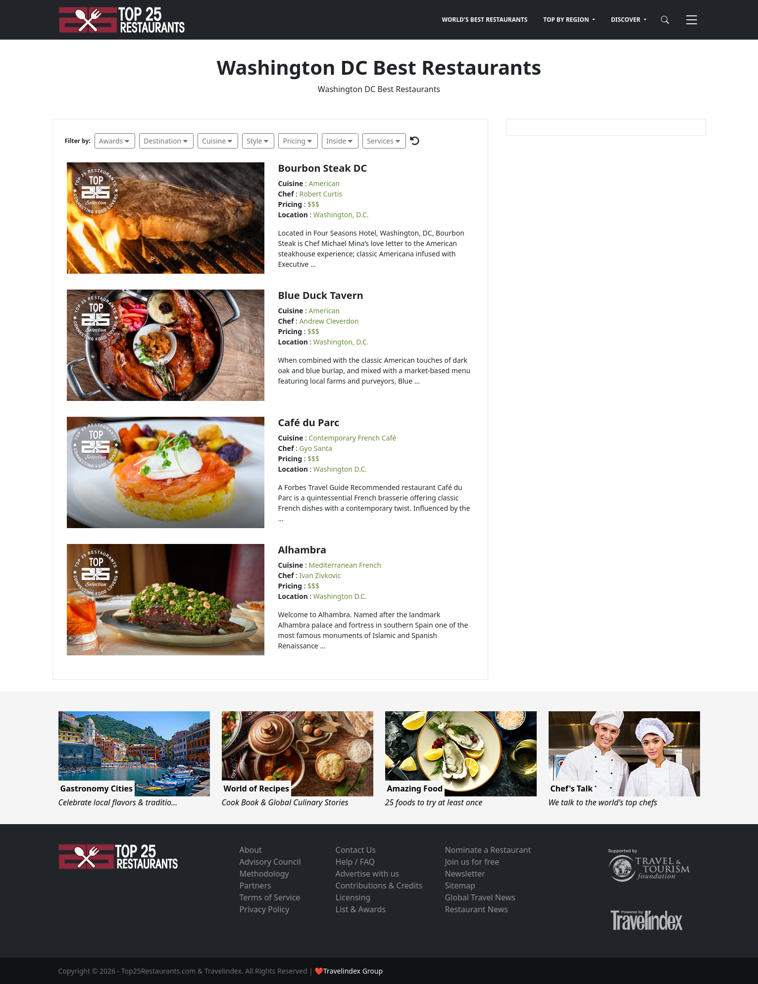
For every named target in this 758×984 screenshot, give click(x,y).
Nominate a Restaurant (488, 849)
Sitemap (460, 885)
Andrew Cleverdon (328, 321)
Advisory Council (270, 861)
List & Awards (361, 909)
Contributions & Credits (379, 885)
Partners (255, 885)
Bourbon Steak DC (322, 168)
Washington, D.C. (341, 214)
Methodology (264, 873)
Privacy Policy (264, 909)
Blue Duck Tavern (320, 295)
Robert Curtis (320, 193)
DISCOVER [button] (626, 19)
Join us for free (472, 861)
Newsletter (465, 873)
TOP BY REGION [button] (567, 19)
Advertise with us (368, 873)
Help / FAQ (355, 861)
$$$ (313, 204)
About (250, 849)
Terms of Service (269, 897)
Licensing (353, 897)
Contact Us (356, 849)
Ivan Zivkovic (320, 575)
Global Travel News (480, 897)
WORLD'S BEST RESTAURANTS (485, 19)
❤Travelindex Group (349, 971)
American (324, 183)
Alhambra (302, 549)
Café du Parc (309, 422)
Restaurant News (476, 909)
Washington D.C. (340, 469)
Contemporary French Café (353, 438)
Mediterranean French (345, 565)
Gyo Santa (315, 448)
